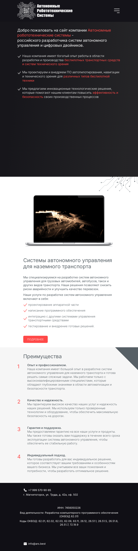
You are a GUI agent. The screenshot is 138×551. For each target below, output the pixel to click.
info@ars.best (37, 543)
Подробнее (35, 339)
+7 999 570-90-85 (39, 490)
